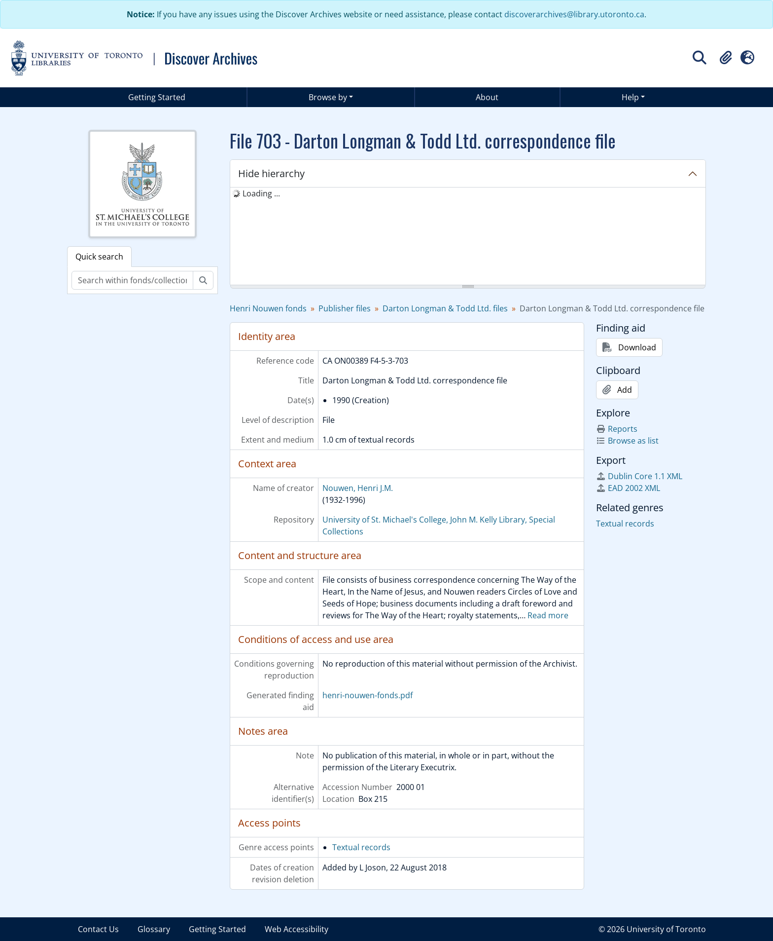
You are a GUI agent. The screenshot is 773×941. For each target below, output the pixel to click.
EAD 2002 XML (628, 488)
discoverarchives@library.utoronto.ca (574, 14)
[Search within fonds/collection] (132, 280)
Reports (616, 428)
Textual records (361, 847)
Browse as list (627, 440)
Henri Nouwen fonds (268, 308)
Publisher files (344, 308)
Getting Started (156, 97)
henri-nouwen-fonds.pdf (367, 695)
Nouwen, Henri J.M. (357, 488)
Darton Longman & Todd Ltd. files (445, 308)
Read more (547, 615)
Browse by (328, 97)
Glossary (154, 929)
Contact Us (98, 929)
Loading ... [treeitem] (261, 193)
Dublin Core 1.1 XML (639, 476)
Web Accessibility (296, 929)
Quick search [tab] (99, 256)
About (487, 97)
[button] (726, 58)
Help (630, 97)
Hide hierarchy (271, 173)
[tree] (467, 237)
